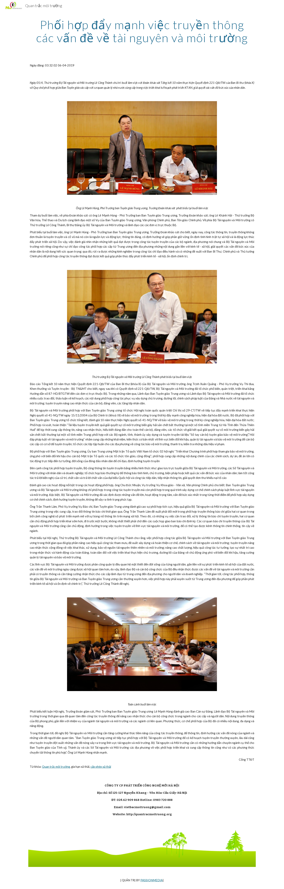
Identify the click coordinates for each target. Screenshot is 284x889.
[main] (142, 31)
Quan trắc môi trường (56, 766)
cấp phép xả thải (101, 766)
